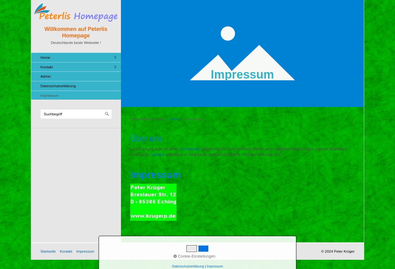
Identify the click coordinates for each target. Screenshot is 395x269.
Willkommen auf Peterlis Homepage (75, 32)
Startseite (48, 251)
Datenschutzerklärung (58, 86)
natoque (158, 154)
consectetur (190, 149)
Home (45, 57)
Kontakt (46, 67)
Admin (45, 76)
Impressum (49, 95)
